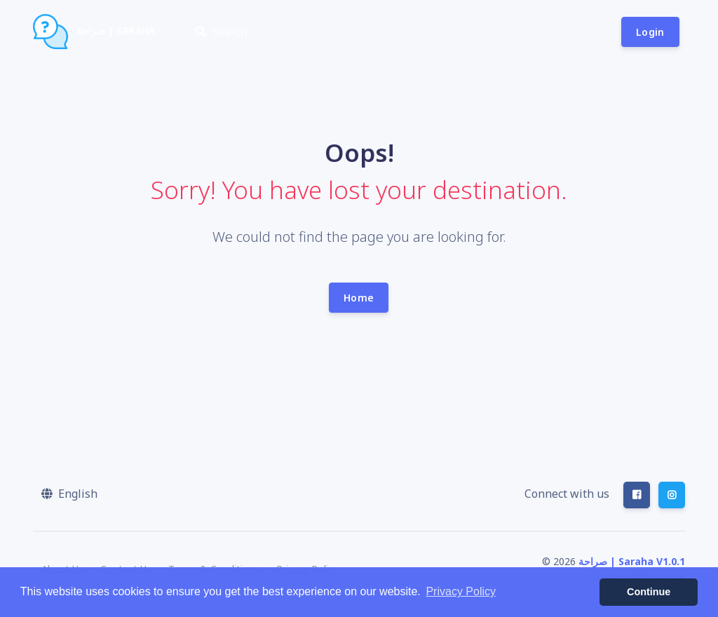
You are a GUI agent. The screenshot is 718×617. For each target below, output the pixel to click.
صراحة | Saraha (94, 31)
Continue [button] (648, 591)
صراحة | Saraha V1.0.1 (631, 561)
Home (359, 297)
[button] (69, 493)
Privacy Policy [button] (461, 591)
